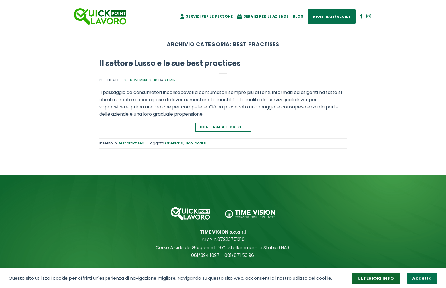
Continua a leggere (223, 127)
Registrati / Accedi (331, 16)
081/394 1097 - (207, 255)
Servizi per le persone (206, 16)
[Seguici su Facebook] (361, 16)
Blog (298, 16)
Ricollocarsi (195, 143)
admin (170, 80)
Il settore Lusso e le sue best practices (170, 63)
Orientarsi (174, 143)
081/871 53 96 (239, 255)
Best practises (131, 143)
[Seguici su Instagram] (368, 16)
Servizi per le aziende (263, 16)
